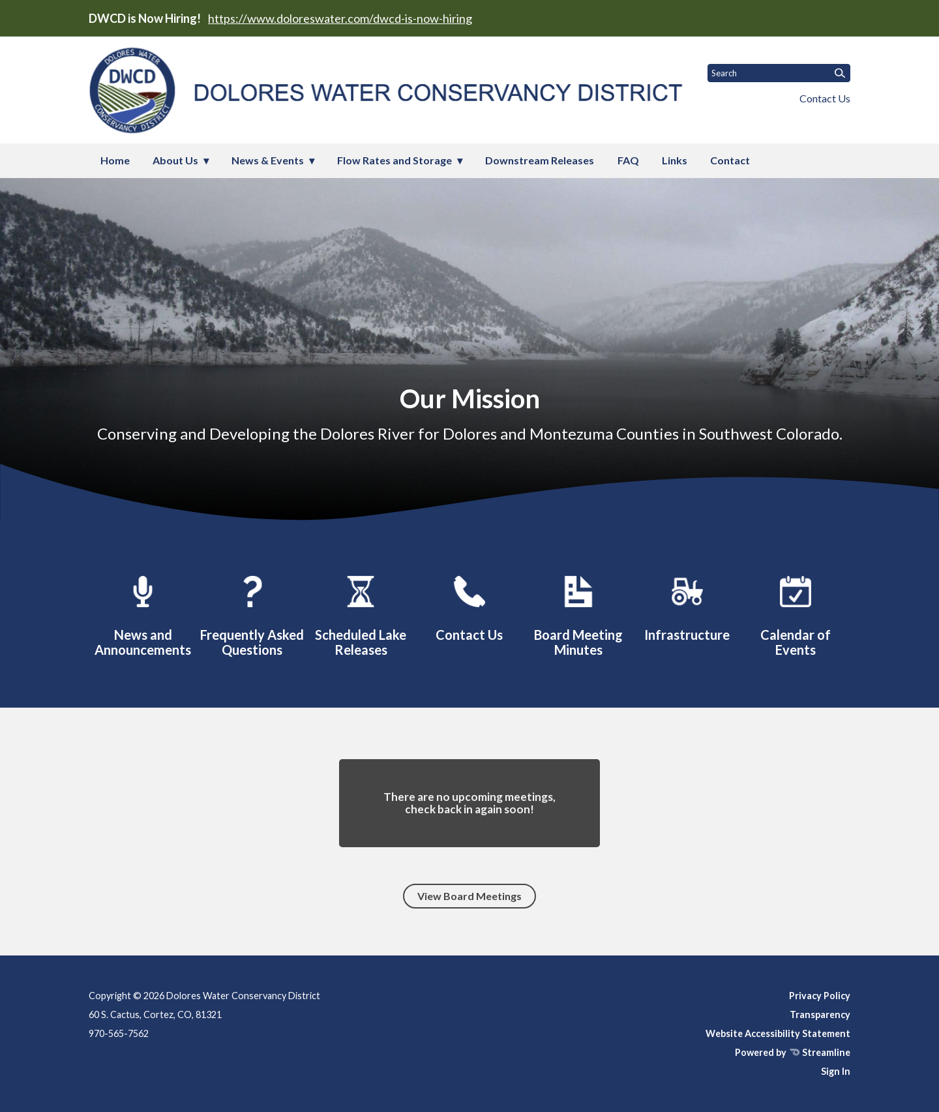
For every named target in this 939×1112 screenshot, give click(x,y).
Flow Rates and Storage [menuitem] (394, 160)
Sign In (835, 1071)
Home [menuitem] (115, 160)
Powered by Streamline (792, 1052)
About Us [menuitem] (175, 160)
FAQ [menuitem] (628, 160)
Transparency (820, 1014)
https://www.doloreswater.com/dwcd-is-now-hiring (340, 18)
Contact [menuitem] (730, 160)
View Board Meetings (469, 896)
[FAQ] (252, 614)
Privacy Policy (819, 995)
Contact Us (824, 98)
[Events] (795, 614)
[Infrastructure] (687, 606)
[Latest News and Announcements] (143, 614)
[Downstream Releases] (360, 614)
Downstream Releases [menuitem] (539, 160)
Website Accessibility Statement (778, 1033)
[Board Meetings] (578, 614)
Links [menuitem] (674, 160)
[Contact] (469, 606)
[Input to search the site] (779, 73)
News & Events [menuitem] (267, 160)
